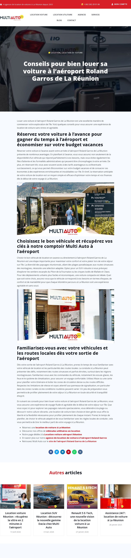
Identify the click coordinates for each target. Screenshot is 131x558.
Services (96, 14)
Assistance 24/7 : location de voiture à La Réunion (115, 516)
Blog (59, 20)
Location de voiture (72, 52)
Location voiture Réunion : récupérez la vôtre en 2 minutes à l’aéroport (15, 520)
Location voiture (38, 14)
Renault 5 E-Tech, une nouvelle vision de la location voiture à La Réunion (82, 520)
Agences (82, 14)
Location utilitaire (62, 14)
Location (56, 52)
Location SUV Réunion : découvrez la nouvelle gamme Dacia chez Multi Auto (48, 520)
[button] (51, 452)
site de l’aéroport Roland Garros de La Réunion (72, 441)
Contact (71, 20)
